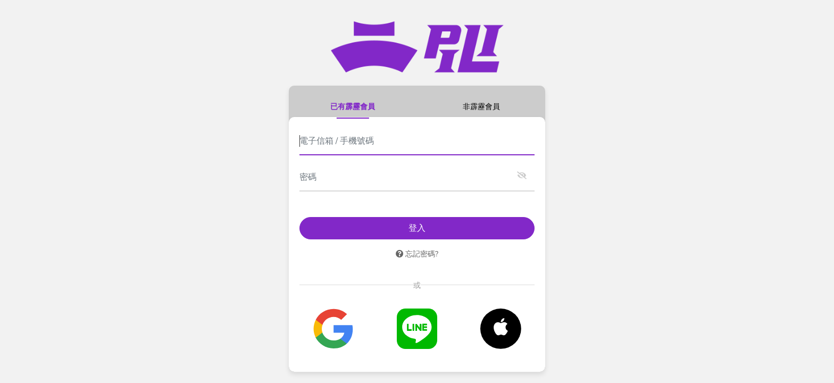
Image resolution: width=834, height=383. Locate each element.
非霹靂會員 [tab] (481, 106)
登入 (417, 228)
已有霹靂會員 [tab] (352, 106)
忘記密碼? (417, 253)
